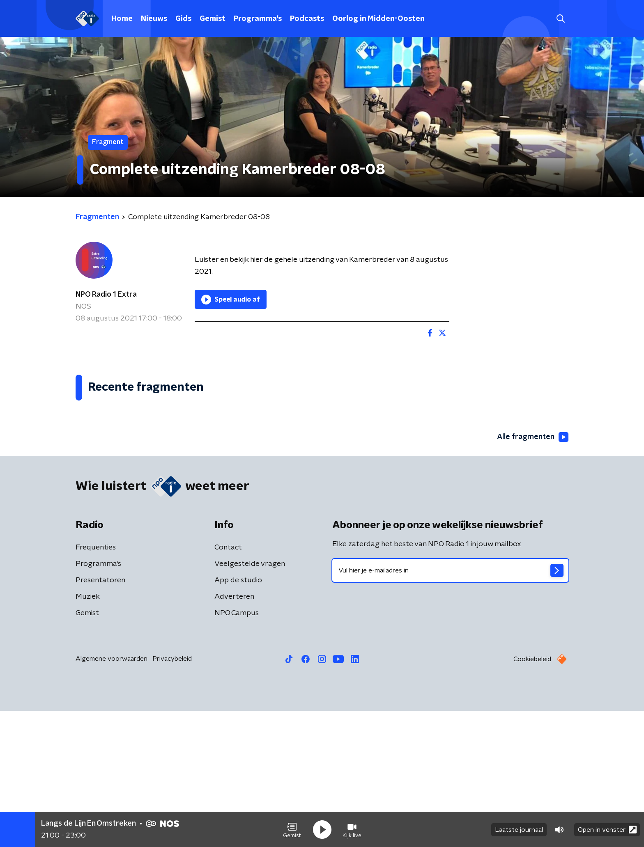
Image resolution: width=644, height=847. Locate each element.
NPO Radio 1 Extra (106, 294)
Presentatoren (100, 716)
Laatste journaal (519, 829)
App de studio (238, 716)
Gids (183, 19)
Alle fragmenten (532, 573)
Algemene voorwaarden (111, 795)
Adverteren (234, 733)
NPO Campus (236, 749)
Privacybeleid (172, 795)
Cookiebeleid (532, 795)
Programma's (258, 19)
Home (122, 19)
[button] (292, 830)
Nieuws (154, 19)
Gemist (212, 19)
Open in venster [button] (607, 829)
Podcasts (307, 19)
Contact (228, 683)
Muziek (88, 733)
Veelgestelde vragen (249, 700)
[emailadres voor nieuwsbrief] (450, 706)
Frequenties (96, 683)
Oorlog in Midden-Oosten (378, 19)
